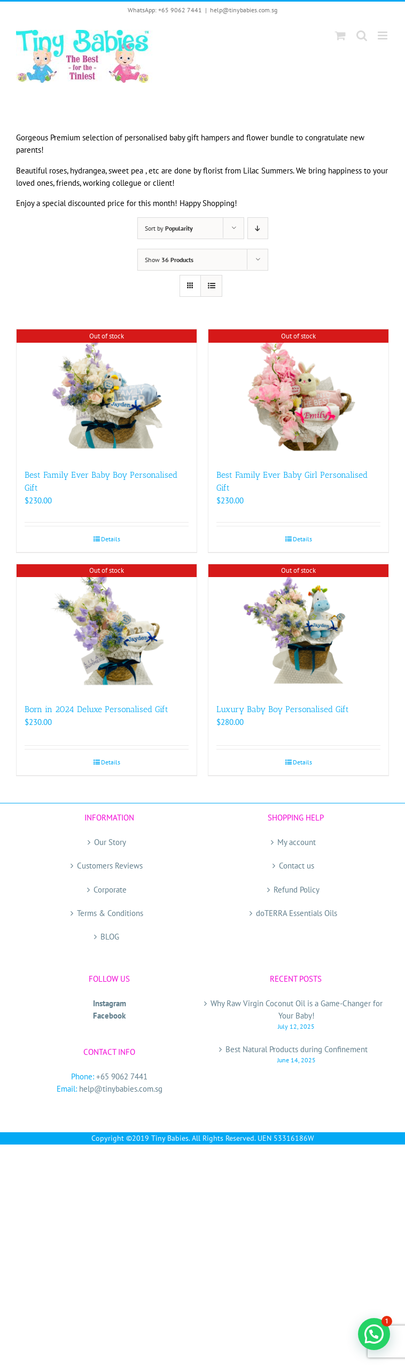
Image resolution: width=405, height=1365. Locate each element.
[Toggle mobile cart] (340, 35)
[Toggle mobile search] (361, 35)
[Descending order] (257, 228)
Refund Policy (297, 890)
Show (169, 260)
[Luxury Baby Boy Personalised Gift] (298, 628)
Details (110, 539)
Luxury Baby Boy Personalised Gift (282, 709)
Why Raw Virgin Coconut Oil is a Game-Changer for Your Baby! (297, 1009)
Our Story (110, 842)
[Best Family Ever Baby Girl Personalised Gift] (298, 393)
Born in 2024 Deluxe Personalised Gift (96, 709)
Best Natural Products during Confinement (296, 1049)
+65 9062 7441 (121, 1076)
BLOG (109, 937)
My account (296, 842)
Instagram (109, 1003)
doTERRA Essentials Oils (296, 913)
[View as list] (211, 285)
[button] (374, 1334)
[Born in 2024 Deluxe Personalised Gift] (107, 628)
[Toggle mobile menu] (383, 35)
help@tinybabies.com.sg (243, 10)
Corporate (110, 890)
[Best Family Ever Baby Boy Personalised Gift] (107, 393)
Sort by (169, 228)
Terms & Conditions (110, 913)
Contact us (296, 866)
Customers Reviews (110, 866)
